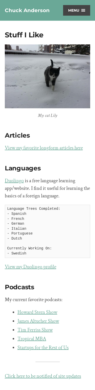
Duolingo (14, 180)
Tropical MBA (31, 338)
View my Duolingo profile (30, 267)
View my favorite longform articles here (44, 148)
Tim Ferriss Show (35, 330)
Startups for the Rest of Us (43, 347)
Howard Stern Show (37, 312)
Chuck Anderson (27, 10)
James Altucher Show (38, 321)
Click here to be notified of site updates (43, 376)
